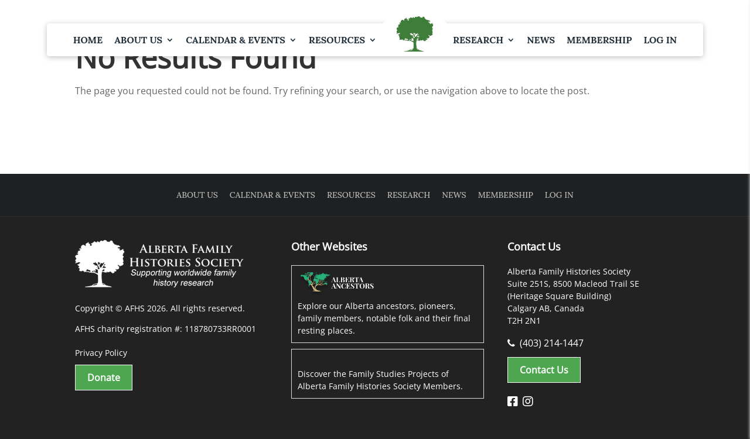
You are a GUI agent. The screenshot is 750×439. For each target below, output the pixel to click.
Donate (103, 377)
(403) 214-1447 (545, 343)
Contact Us (544, 369)
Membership (599, 40)
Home (88, 40)
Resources (337, 40)
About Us (138, 40)
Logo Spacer (414, 35)
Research (478, 40)
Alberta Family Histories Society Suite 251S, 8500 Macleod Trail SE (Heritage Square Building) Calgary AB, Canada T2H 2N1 (573, 296)
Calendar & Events (235, 40)
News (541, 40)
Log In (660, 40)
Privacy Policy (101, 352)
